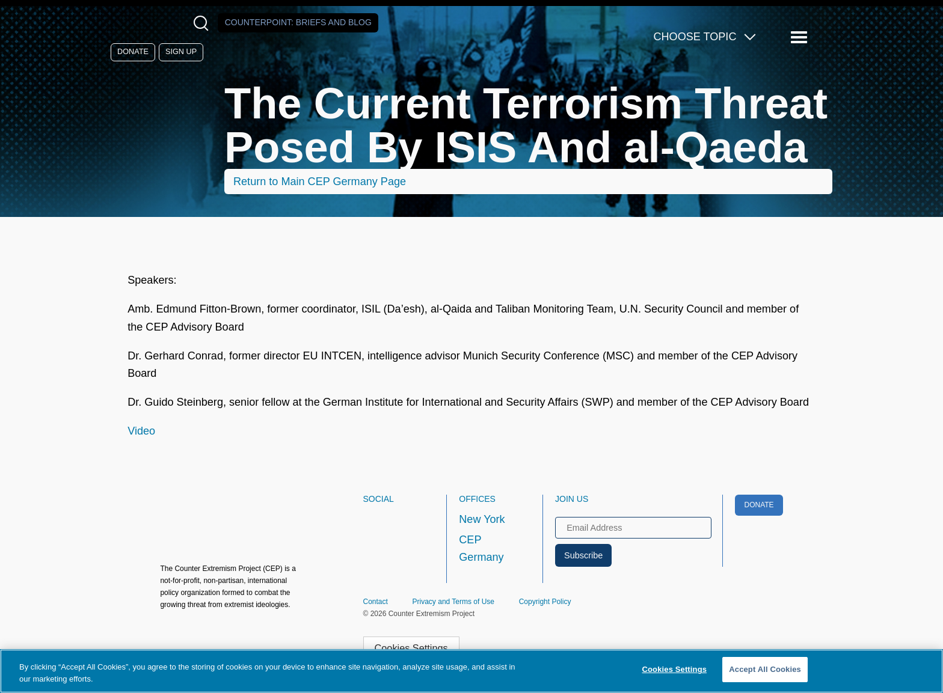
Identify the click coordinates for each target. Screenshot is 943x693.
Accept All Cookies (765, 669)
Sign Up (181, 51)
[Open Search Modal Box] (203, 23)
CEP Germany (481, 549)
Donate (133, 51)
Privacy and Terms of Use (454, 601)
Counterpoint (298, 22)
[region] (471, 671)
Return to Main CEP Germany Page (319, 182)
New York (482, 519)
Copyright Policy (545, 601)
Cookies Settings (411, 648)
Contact (375, 601)
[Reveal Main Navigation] (800, 37)
